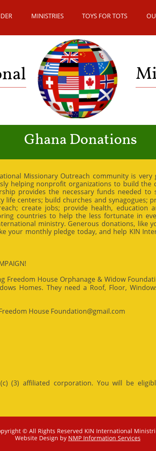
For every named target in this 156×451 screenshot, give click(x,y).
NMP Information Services (104, 438)
